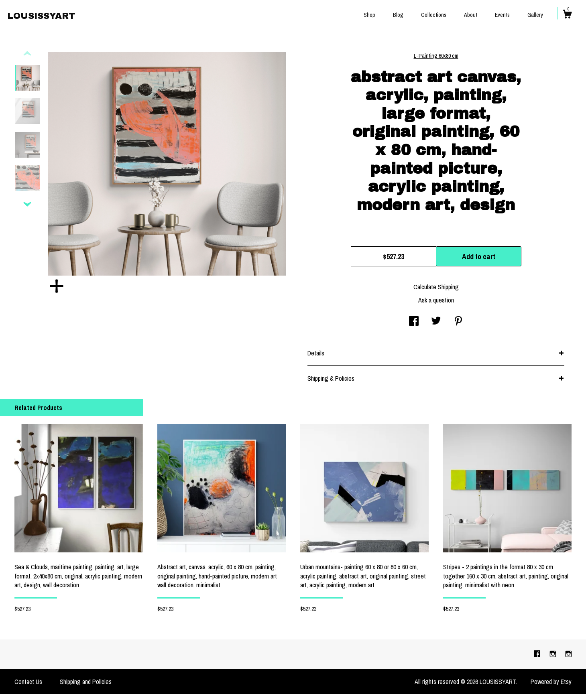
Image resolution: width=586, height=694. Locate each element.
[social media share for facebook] (414, 321)
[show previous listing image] (27, 53)
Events (502, 14)
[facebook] (538, 653)
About (470, 14)
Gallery (535, 14)
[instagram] (554, 653)
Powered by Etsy (551, 681)
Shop (369, 14)
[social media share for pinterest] (458, 321)
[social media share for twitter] (436, 321)
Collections (433, 14)
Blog (398, 14)
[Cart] (567, 15)
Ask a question (436, 300)
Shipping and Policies (86, 681)
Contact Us (28, 681)
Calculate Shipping (436, 286)
